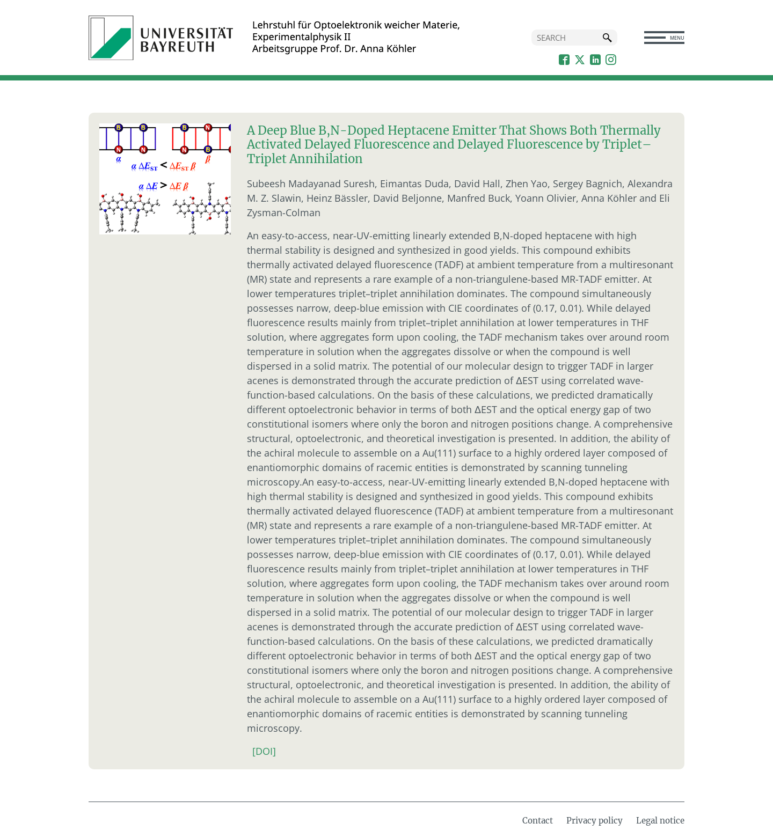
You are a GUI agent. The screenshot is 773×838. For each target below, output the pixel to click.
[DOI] (264, 751)
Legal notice (660, 820)
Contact (537, 820)
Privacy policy (594, 820)
